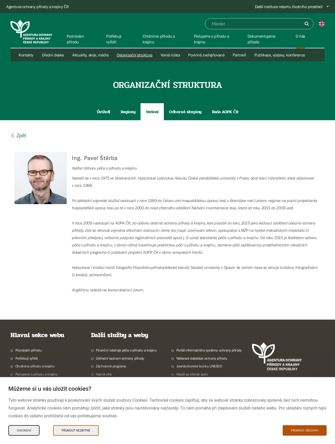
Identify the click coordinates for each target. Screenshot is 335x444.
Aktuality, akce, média (90, 55)
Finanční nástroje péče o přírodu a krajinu (126, 350)
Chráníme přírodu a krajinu (35, 366)
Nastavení (24, 430)
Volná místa (170, 55)
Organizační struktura (134, 55)
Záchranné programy (111, 366)
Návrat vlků (104, 374)
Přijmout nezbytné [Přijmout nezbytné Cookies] (76, 430)
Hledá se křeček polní (192, 374)
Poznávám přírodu (28, 350)
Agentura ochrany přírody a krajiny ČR (37, 6)
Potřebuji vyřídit (26, 358)
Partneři (239, 55)
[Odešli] (306, 24)
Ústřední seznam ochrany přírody (120, 358)
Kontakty (26, 55)
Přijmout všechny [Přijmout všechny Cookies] (304, 430)
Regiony (128, 111)
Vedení (152, 111)
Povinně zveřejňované (206, 55)
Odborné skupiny (185, 111)
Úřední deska (53, 55)
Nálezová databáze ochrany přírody (201, 358)
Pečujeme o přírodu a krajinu (36, 374)
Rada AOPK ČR (225, 111)
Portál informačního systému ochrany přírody (209, 350)
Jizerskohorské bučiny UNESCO (199, 366)
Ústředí (103, 111)
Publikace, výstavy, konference (279, 55)
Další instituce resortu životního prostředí (289, 6)
